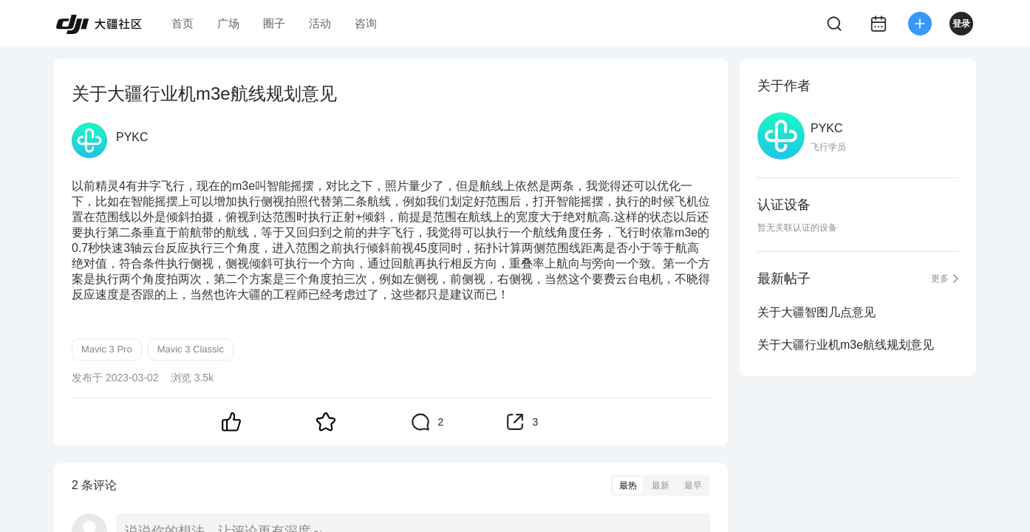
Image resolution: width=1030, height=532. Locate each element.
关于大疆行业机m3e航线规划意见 (845, 344)
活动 (320, 23)
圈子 (274, 23)
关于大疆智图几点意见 (816, 312)
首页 (182, 23)
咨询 (366, 23)
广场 (228, 23)
